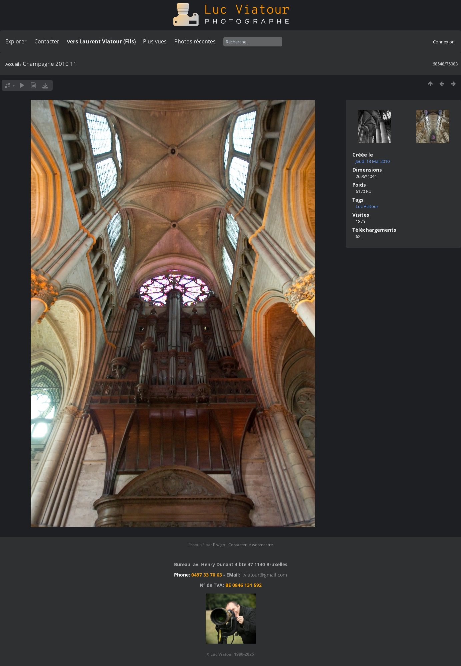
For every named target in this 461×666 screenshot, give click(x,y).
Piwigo (219, 544)
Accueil (12, 64)
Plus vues (155, 41)
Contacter (46, 41)
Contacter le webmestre (250, 544)
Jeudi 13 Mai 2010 (373, 161)
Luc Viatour (367, 206)
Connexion (444, 42)
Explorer (16, 41)
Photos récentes (195, 41)
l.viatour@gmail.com (264, 575)
